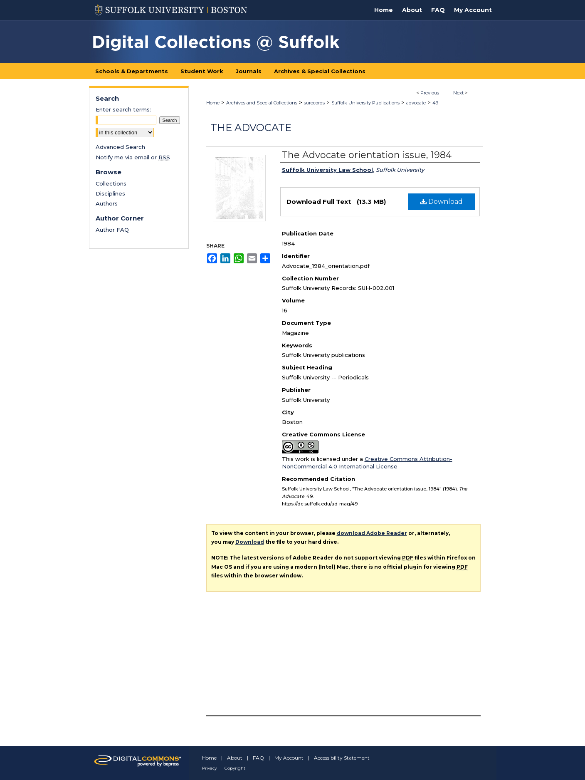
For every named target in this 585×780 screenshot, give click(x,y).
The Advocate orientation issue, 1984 (367, 155)
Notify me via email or (133, 157)
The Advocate (250, 127)
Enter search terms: (123, 109)
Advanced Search (120, 147)
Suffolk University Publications (365, 103)
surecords (314, 103)
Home (213, 103)
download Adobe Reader (372, 533)
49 (435, 103)
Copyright (235, 768)
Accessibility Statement (342, 758)
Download (441, 202)
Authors (107, 203)
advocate (416, 103)
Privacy (209, 768)
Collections (111, 183)
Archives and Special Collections (261, 103)
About (234, 758)
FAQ (258, 758)
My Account (289, 758)
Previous (429, 93)
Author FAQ (112, 229)
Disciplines (110, 193)
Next (458, 93)
